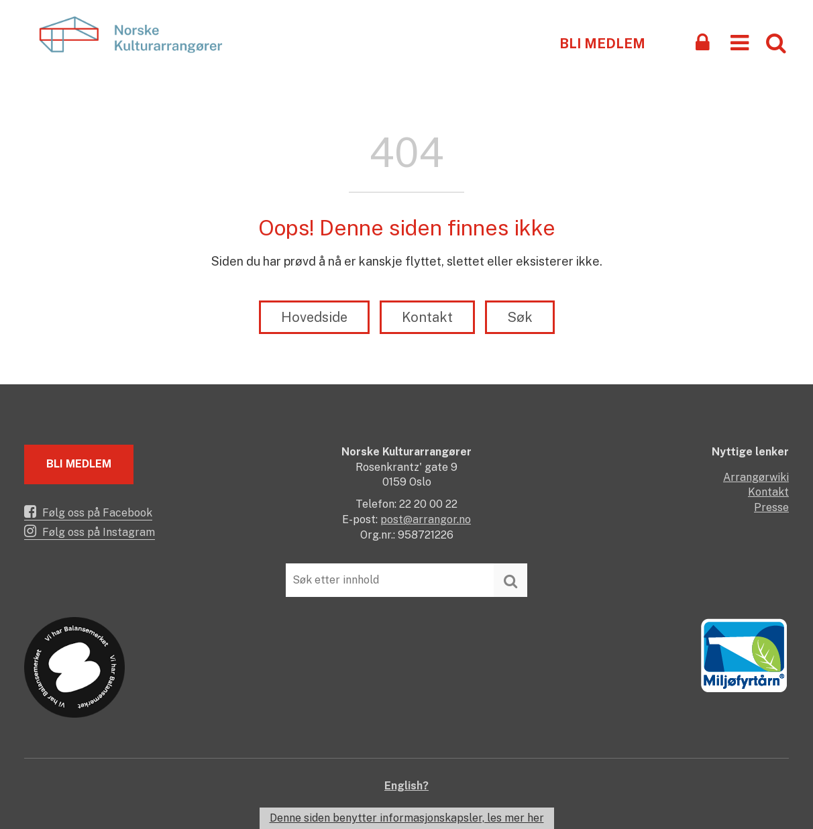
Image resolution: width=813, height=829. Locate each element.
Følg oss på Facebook (88, 511)
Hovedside (314, 317)
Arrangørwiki (756, 477)
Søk (520, 317)
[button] (739, 42)
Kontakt (427, 317)
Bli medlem (602, 44)
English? (406, 785)
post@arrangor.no (425, 519)
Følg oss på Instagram (89, 531)
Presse (771, 507)
